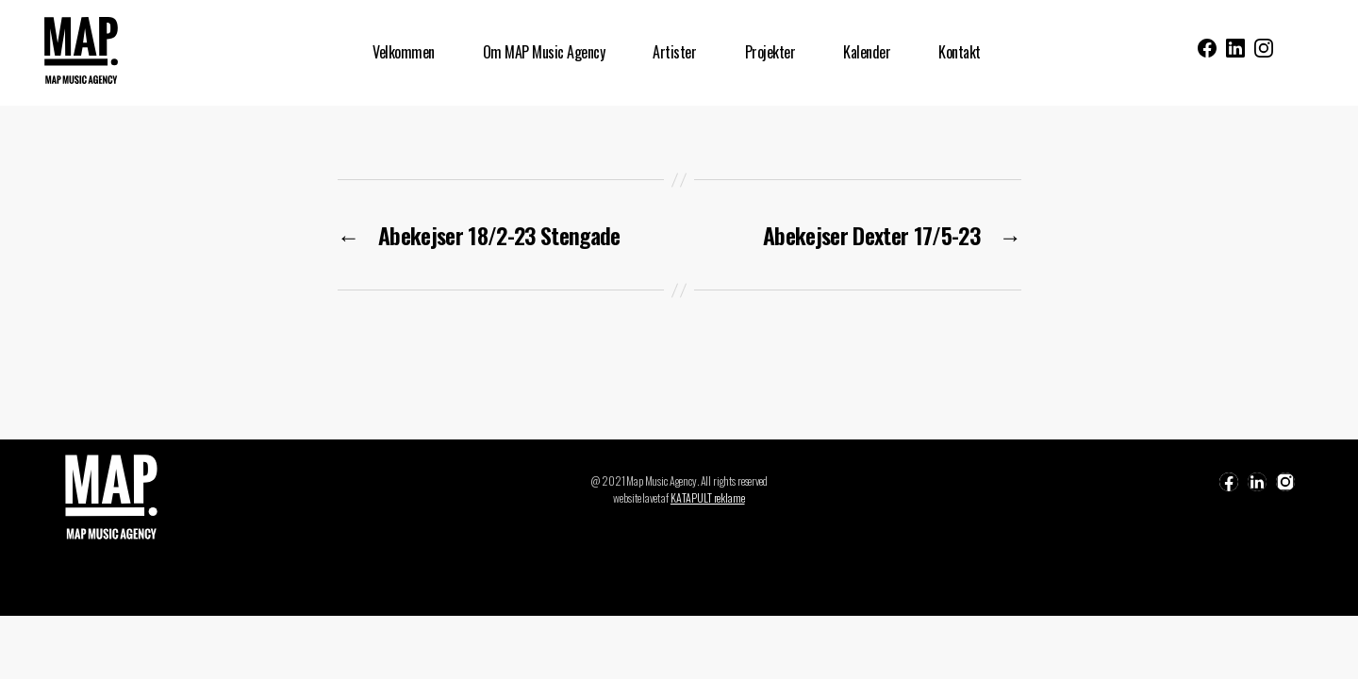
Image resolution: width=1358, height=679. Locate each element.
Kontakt (959, 52)
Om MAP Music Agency (544, 52)
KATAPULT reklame (708, 497)
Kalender (866, 52)
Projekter (770, 52)
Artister (674, 52)
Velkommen (404, 52)
